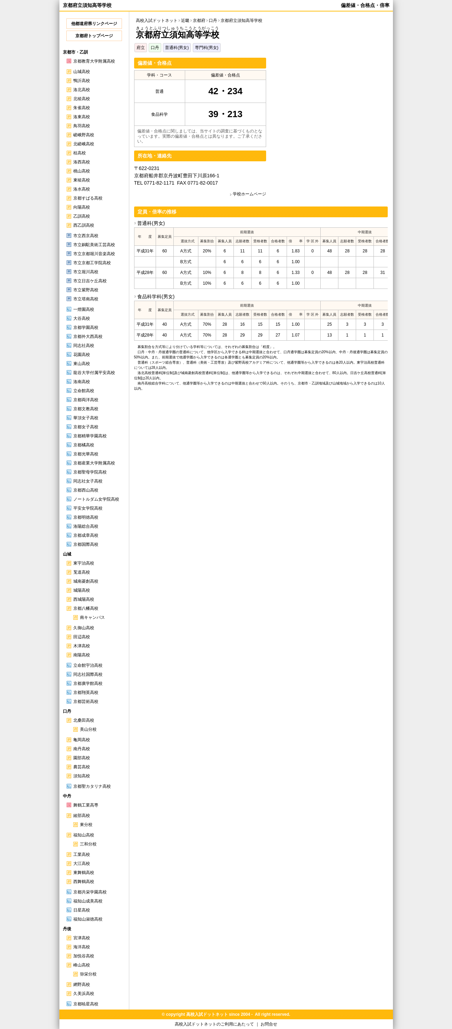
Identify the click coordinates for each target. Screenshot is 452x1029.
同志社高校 (83, 345)
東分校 (86, 824)
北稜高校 (81, 98)
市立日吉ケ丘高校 (90, 280)
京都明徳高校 (85, 517)
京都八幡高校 (85, 608)
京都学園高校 (85, 327)
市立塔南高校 (85, 299)
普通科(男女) (177, 47)
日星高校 (81, 910)
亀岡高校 (81, 739)
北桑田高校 (83, 720)
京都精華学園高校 (90, 436)
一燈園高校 (83, 309)
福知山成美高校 (87, 901)
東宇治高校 (83, 563)
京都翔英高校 (85, 692)
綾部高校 (81, 815)
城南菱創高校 (85, 581)
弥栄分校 (88, 974)
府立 (141, 47)
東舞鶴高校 (83, 872)
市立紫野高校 (85, 289)
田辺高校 (81, 636)
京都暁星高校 (85, 1004)
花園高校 (81, 354)
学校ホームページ (249, 194)
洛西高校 (81, 162)
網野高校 (81, 984)
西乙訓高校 (83, 225)
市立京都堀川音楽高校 (94, 253)
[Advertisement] (329, 106)
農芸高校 (81, 766)
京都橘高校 (83, 445)
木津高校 (81, 645)
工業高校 (81, 854)
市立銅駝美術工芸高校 (94, 244)
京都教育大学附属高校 (94, 61)
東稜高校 (81, 180)
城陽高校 (81, 590)
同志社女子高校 (87, 481)
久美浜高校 (83, 993)
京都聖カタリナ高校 (92, 786)
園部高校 (81, 757)
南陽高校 (81, 655)
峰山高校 (81, 965)
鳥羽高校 (81, 125)
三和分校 (88, 844)
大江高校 (81, 863)
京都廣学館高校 (87, 683)
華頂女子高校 (85, 417)
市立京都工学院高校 (92, 262)
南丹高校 (81, 748)
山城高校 (81, 71)
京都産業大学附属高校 (94, 463)
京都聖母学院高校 (90, 472)
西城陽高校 (83, 599)
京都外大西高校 (87, 336)
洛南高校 (81, 381)
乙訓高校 (81, 216)
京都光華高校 (85, 454)
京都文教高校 (85, 408)
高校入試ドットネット (157, 20)
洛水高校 (81, 189)
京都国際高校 (85, 544)
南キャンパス (92, 617)
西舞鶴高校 (83, 881)
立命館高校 (83, 390)
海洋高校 (81, 947)
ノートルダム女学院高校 (96, 499)
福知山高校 (83, 835)
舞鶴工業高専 (85, 805)
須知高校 (81, 775)
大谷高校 (81, 318)
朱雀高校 (81, 107)
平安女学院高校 (87, 508)
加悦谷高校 (83, 956)
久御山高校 (83, 627)
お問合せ (269, 1024)
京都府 (199, 20)
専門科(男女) (207, 47)
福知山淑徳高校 (87, 919)
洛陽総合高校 (85, 526)
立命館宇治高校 (87, 665)
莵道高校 (81, 572)
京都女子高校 (85, 426)
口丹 (155, 47)
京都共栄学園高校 (90, 892)
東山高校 (81, 363)
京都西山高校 (85, 490)
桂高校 (79, 153)
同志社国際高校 (87, 674)
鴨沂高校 (81, 80)
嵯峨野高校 (83, 134)
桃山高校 (81, 171)
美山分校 (88, 729)
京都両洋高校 (85, 399)
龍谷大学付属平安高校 (94, 372)
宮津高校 (81, 937)
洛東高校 (81, 116)
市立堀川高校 (85, 271)
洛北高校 (81, 89)
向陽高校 (81, 207)
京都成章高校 (85, 535)
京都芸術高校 (85, 701)
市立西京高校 (85, 235)
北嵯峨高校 (83, 143)
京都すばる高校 (87, 198)
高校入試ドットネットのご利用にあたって (214, 1024)
